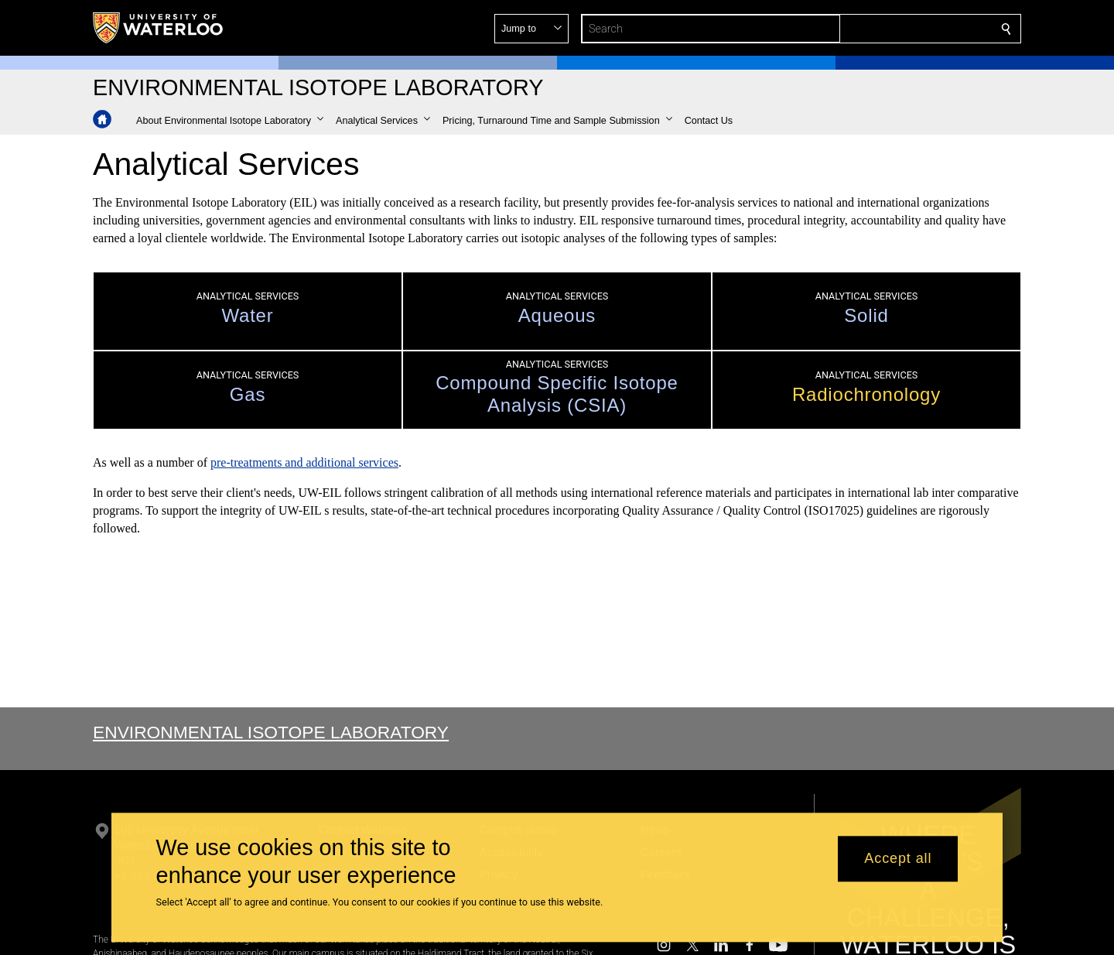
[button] (894, 29)
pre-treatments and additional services (304, 462)
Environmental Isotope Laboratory (271, 732)
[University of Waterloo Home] (158, 27)
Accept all (897, 859)
